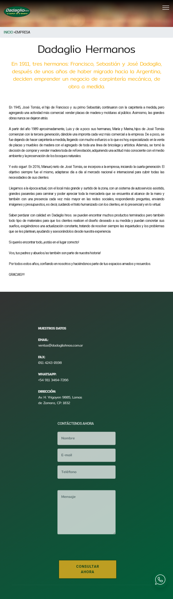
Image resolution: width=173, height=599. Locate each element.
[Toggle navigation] (165, 7)
